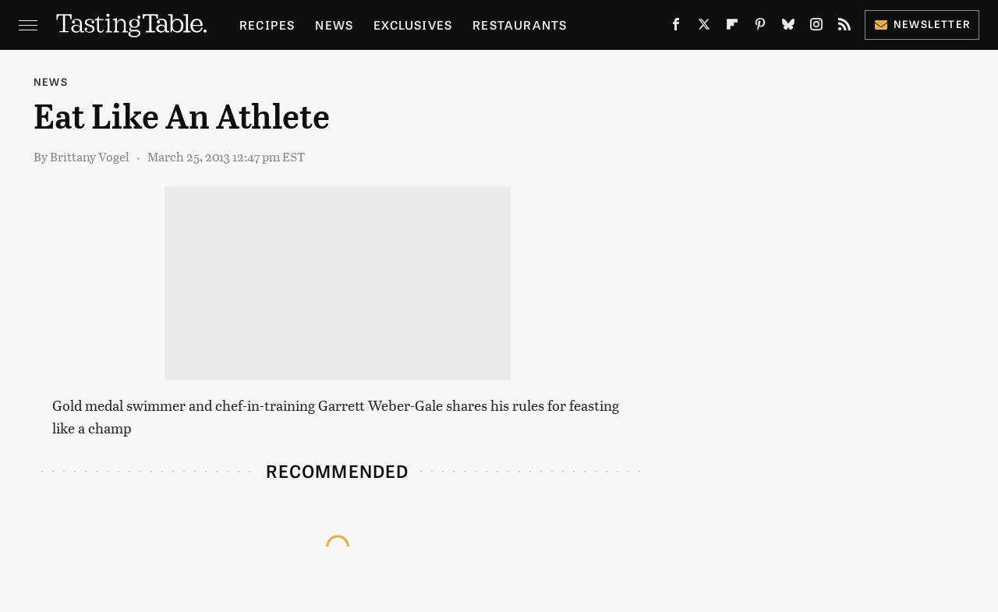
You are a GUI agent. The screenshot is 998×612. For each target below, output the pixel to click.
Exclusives (412, 25)
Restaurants (519, 25)
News (334, 25)
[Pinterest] (760, 27)
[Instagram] (816, 27)
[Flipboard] (732, 27)
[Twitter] (704, 27)
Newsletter (922, 23)
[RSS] (844, 27)
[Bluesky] (788, 27)
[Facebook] (676, 27)
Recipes (267, 25)
